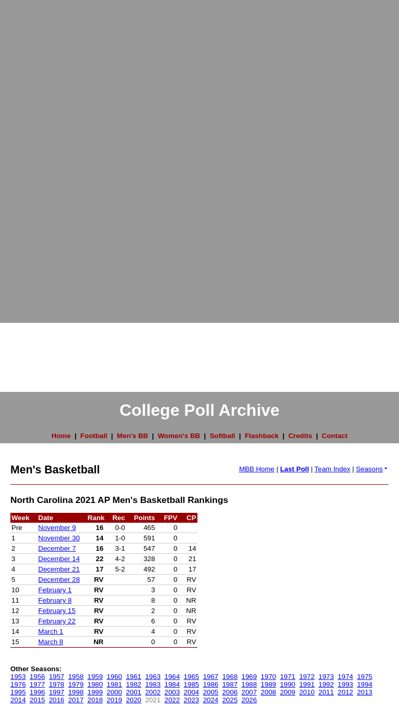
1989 (268, 684)
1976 (18, 684)
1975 (365, 677)
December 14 (59, 559)
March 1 (50, 631)
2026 (249, 700)
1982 (133, 684)
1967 (211, 677)
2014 (18, 700)
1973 (326, 677)
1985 (192, 684)
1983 (153, 684)
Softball (222, 436)
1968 (230, 677)
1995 (18, 692)
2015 (37, 700)
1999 (95, 692)
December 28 (59, 579)
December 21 (59, 569)
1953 (18, 677)
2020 (133, 700)
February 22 (57, 621)
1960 (114, 677)
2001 (133, 692)
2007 (249, 692)
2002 (153, 692)
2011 (326, 692)
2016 (56, 700)
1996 (37, 692)
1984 (172, 684)
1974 (345, 677)
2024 (211, 700)
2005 (211, 692)
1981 (114, 684)
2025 (230, 700)
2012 (345, 692)
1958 (76, 677)
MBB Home (256, 469)
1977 (37, 684)
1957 (56, 677)
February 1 (55, 590)
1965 (192, 677)
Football (94, 436)
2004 (192, 692)
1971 (288, 677)
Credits (300, 436)
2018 (95, 700)
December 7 (57, 548)
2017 (76, 700)
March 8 (50, 642)
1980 (95, 684)
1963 (153, 677)
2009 (288, 692)
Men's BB (132, 436)
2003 (172, 692)
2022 (172, 700)
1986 (211, 684)
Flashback (261, 436)
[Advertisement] (41, 155)
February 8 (55, 600)
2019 (114, 700)
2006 (230, 692)
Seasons (372, 469)
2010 (307, 692)
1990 (288, 684)
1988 (249, 684)
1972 (307, 677)
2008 (268, 692)
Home (61, 436)
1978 (56, 684)
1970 (268, 677)
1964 (172, 677)
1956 (37, 677)
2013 (365, 692)
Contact (335, 436)
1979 (76, 684)
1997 (56, 692)
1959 (95, 677)
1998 (76, 692)
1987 (230, 684)
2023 (192, 700)
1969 (249, 677)
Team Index (332, 469)
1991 (307, 684)
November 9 (57, 528)
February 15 (57, 611)
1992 (326, 684)
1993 (345, 684)
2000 (114, 692)
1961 (133, 677)
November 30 (59, 538)
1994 (365, 684)
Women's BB (179, 436)
